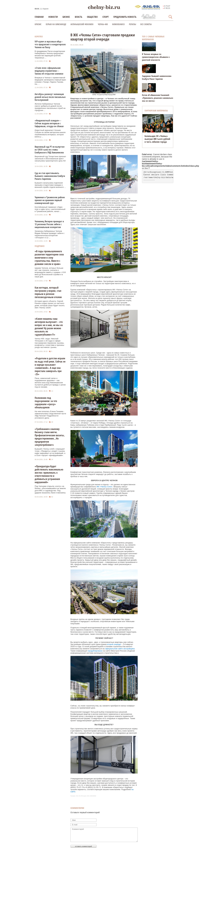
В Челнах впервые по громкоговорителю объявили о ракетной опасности (156, 57)
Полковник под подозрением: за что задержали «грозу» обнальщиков (46, 402)
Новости (53, 16)
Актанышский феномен (81, 24)
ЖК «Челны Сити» (104, 487)
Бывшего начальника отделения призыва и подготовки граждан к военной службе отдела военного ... (50, 185)
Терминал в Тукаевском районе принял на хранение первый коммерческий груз (50, 200)
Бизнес (66, 16)
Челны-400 (103, 24)
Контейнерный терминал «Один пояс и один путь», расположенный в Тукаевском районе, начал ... (50, 209)
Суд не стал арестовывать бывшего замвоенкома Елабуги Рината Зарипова (50, 176)
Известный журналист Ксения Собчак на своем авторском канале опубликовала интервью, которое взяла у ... (50, 133)
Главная (39, 16)
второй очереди (114, 644)
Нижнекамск (118, 24)
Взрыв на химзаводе (56, 24)
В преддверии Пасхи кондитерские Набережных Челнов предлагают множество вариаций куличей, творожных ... (50, 54)
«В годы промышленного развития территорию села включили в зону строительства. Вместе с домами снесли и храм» (49, 257)
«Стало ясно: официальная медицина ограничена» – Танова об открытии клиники (49, 70)
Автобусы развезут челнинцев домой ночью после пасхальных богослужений (50, 97)
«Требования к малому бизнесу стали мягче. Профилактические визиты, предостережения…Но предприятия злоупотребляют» (50, 437)
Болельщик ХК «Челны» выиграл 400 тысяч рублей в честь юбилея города (157, 138)
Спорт (105, 16)
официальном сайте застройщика (120, 649)
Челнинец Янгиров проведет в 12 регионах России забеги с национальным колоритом (49, 224)
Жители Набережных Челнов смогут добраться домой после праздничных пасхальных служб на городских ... (50, 107)
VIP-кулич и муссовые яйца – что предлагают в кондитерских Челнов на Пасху (50, 44)
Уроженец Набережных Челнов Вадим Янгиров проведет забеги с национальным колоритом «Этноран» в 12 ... (49, 234)
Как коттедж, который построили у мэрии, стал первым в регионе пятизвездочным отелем (48, 292)
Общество (92, 16)
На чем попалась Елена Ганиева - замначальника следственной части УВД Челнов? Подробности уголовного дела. (50, 414)
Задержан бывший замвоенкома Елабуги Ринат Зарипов (156, 77)
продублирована (95, 651)
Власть (78, 16)
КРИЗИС (38, 24)
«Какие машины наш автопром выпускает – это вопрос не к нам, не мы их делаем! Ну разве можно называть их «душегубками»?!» (49, 326)
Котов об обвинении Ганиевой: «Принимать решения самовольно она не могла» (157, 98)
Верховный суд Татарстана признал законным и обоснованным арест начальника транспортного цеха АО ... (50, 159)
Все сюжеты (146, 24)
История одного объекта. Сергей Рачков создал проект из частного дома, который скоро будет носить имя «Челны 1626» (50, 304)
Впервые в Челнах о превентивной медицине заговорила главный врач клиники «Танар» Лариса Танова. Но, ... (50, 81)
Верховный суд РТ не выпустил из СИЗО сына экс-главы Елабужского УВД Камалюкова (49, 149)
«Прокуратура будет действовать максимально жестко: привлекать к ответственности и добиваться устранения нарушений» (49, 474)
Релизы (132, 24)
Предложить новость (124, 16)
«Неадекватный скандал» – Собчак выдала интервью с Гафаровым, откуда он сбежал (49, 123)
